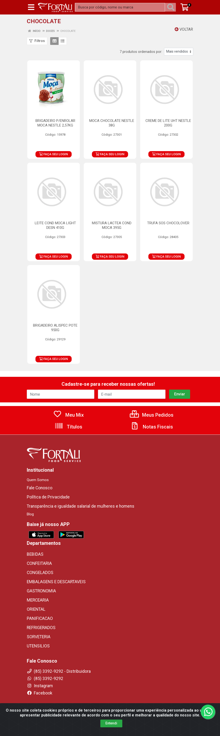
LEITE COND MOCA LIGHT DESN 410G (55, 225)
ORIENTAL (36, 609)
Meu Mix (68, 415)
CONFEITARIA (39, 563)
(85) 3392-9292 (45, 678)
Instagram (40, 685)
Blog (30, 514)
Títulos (68, 427)
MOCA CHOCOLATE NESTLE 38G (111, 123)
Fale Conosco (39, 487)
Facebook (39, 693)
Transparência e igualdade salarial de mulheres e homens (80, 506)
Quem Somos (38, 480)
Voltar (184, 29)
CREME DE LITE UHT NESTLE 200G (168, 123)
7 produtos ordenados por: (141, 51)
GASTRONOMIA (41, 591)
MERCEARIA (38, 600)
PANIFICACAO (40, 618)
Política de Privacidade (48, 497)
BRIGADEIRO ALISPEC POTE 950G (55, 327)
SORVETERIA (38, 636)
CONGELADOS (40, 572)
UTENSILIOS (38, 646)
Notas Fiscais (152, 427)
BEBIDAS (35, 554)
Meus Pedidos (151, 415)
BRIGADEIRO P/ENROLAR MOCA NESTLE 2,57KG (55, 123)
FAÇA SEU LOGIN (53, 154)
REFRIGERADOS (41, 627)
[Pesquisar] (171, 7)
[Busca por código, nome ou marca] (120, 7)
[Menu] (31, 7)
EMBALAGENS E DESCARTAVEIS (56, 581)
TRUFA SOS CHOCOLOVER (168, 223)
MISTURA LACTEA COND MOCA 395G (111, 225)
